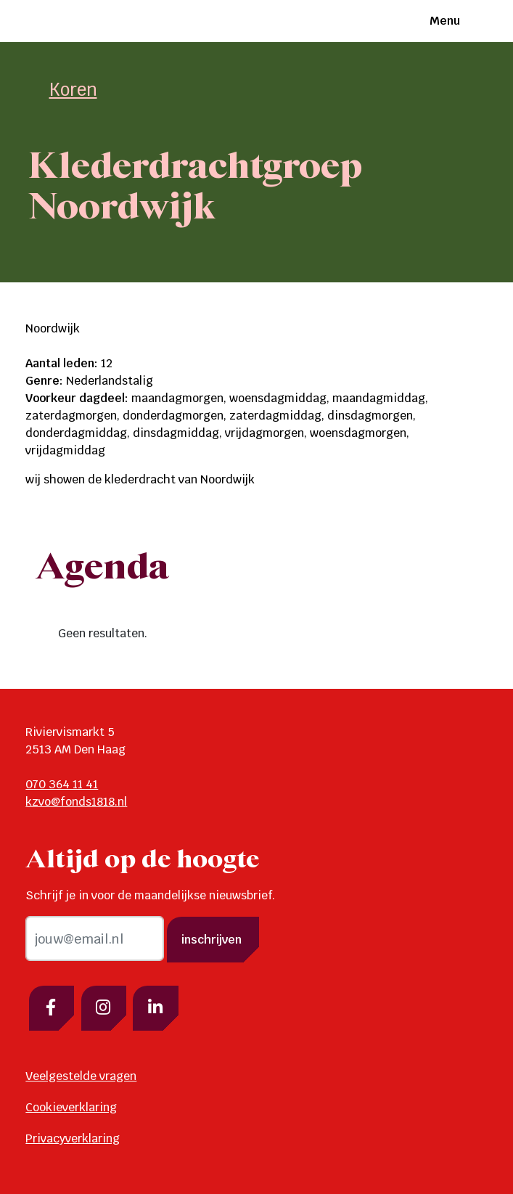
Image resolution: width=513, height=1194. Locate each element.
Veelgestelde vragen (80, 1076)
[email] (94, 938)
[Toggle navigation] (474, 21)
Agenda (102, 568)
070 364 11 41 (61, 784)
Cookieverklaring (71, 1107)
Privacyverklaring (72, 1138)
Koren (73, 89)
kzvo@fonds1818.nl (76, 801)
